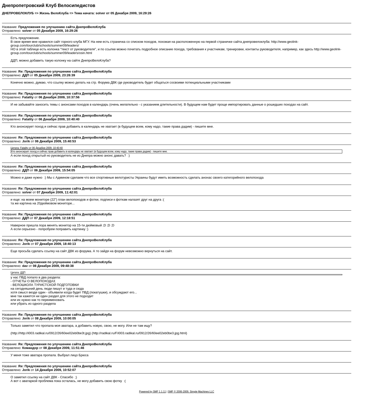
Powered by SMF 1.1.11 (152, 391)
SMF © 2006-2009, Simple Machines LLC (191, 391)
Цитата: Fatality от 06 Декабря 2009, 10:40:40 (36, 148)
